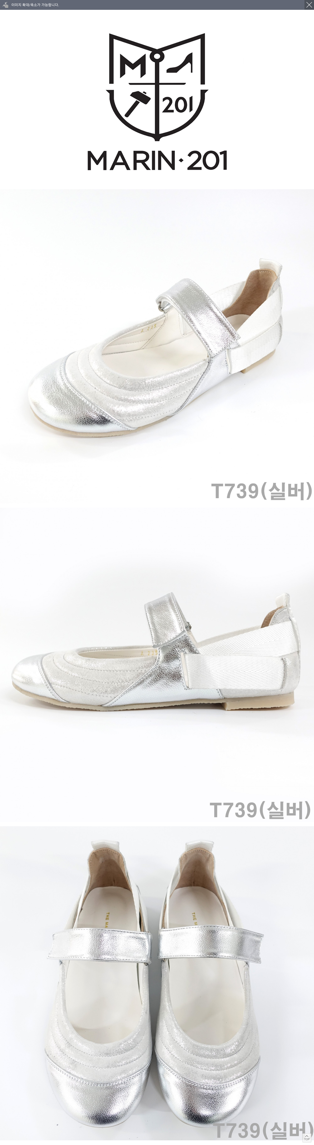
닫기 (309, 5)
